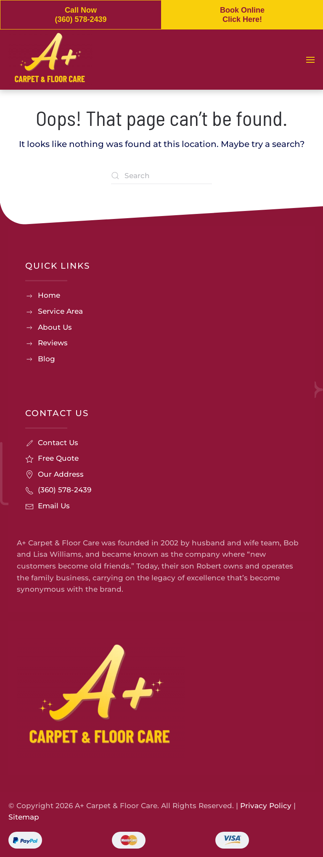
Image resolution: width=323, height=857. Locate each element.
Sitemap (23, 817)
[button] (310, 59)
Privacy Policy (265, 805)
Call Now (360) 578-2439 (80, 15)
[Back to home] (50, 59)
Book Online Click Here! (242, 15)
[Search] (161, 175)
